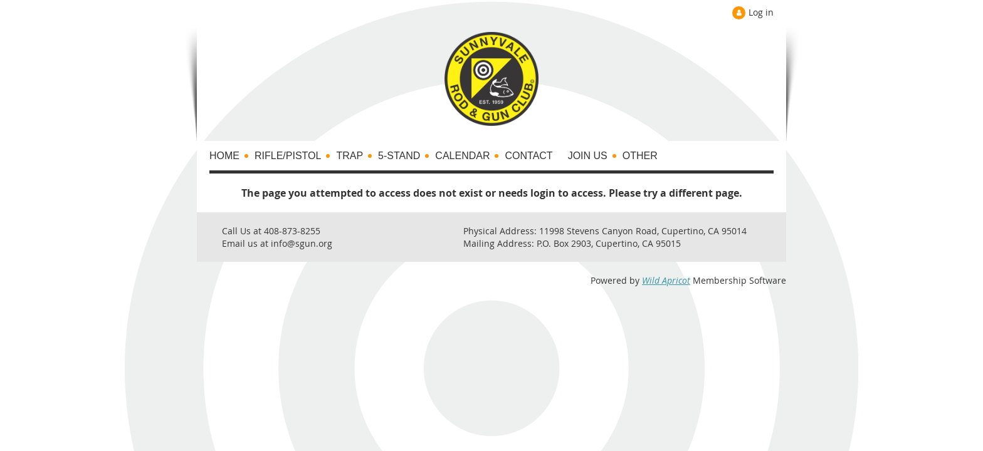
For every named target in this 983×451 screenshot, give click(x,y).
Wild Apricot (666, 280)
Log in (761, 12)
